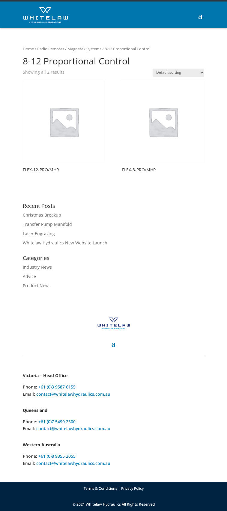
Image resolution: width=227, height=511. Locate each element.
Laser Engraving (39, 233)
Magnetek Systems (84, 49)
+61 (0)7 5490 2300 (57, 421)
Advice (29, 276)
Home (28, 49)
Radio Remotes (50, 49)
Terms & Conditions (100, 488)
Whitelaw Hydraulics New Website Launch (65, 243)
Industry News (37, 267)
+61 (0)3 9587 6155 (57, 387)
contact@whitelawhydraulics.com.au (73, 394)
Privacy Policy (132, 488)
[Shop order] (178, 73)
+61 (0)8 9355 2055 (57, 456)
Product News (37, 285)
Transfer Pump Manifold (47, 224)
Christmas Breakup (42, 215)
